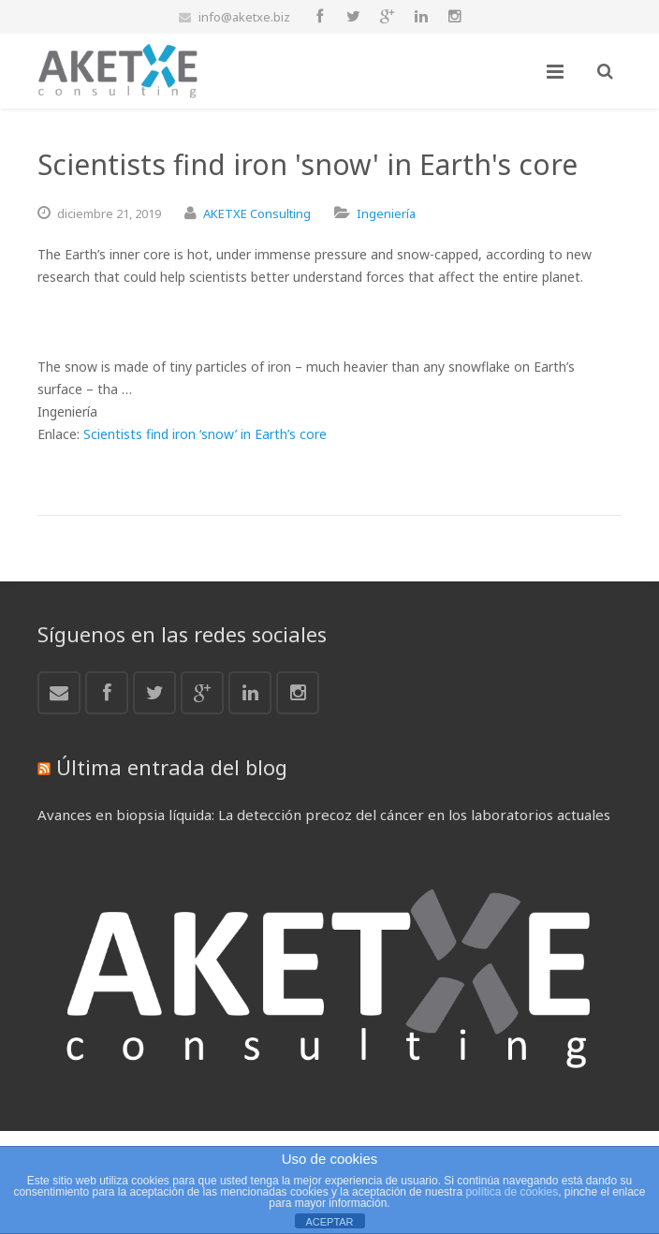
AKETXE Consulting (257, 213)
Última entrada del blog (171, 767)
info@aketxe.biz (244, 16)
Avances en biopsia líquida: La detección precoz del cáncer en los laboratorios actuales (323, 814)
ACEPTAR (329, 1221)
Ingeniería (386, 213)
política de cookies (511, 1191)
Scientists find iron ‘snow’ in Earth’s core (205, 434)
